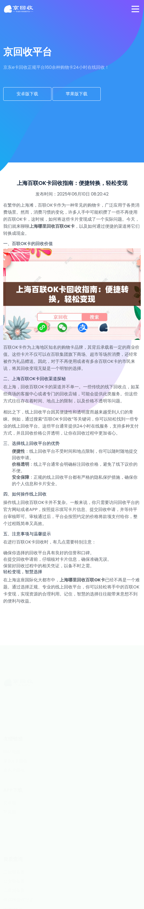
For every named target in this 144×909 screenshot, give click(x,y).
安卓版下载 (27, 94)
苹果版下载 (76, 94)
